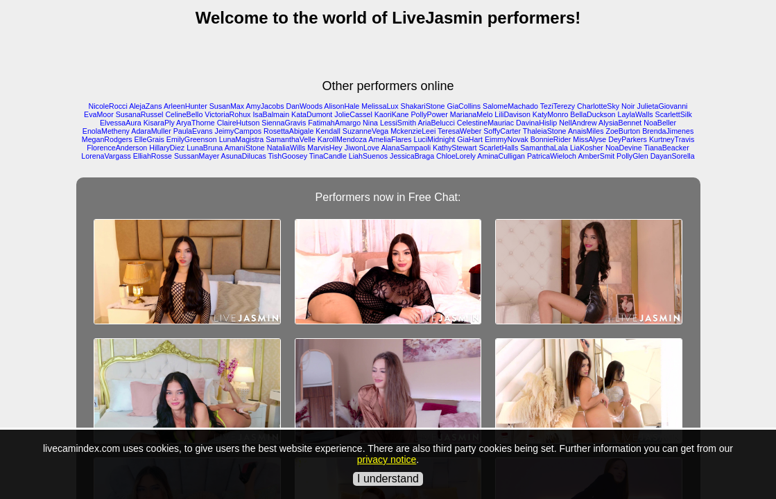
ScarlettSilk (673, 114)
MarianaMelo (471, 114)
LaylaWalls (635, 114)
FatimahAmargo (334, 123)
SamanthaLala (544, 147)
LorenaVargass (105, 156)
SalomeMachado (510, 106)
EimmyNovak (506, 139)
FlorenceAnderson (117, 147)
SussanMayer (196, 156)
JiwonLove (362, 147)
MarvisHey (324, 147)
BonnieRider (551, 139)
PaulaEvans (193, 131)
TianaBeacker (666, 147)
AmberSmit (596, 156)
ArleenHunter (185, 106)
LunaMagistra (241, 139)
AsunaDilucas (243, 156)
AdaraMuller (151, 131)
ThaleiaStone (545, 131)
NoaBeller (660, 123)
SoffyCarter (502, 131)
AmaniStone (245, 147)
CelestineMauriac (485, 123)
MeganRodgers (107, 139)
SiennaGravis (283, 123)
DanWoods (304, 106)
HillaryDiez (166, 147)
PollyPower (429, 114)
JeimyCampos (238, 131)
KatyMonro (551, 114)
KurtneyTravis (671, 139)
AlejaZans (145, 106)
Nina (370, 123)
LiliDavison (512, 114)
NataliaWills (286, 147)
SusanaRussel (140, 114)
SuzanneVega (365, 131)
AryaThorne (195, 123)
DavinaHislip (536, 123)
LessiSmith (398, 123)
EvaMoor (99, 114)
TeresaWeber (459, 131)
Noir (628, 106)
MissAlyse (589, 139)
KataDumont (311, 114)
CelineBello (183, 114)
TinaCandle (328, 156)
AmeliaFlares (389, 139)
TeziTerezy (557, 106)
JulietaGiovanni (662, 106)
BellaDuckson (592, 114)
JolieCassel (353, 114)
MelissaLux (379, 106)
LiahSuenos (368, 156)
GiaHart (470, 139)
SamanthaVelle (291, 139)
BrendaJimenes (667, 131)
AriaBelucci (435, 123)
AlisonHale (341, 106)
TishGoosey (287, 156)
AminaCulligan (501, 156)
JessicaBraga (412, 156)
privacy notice (387, 459)
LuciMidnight (434, 139)
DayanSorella (672, 156)
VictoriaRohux (227, 114)
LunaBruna (205, 147)
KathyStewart (454, 147)
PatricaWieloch (551, 156)
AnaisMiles (586, 131)
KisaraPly (159, 123)
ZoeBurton (622, 131)
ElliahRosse (152, 156)
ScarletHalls (498, 147)
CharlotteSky (598, 106)
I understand (388, 478)
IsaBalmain (270, 114)
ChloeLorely (456, 156)
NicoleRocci (108, 106)
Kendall (328, 131)
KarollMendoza (342, 139)
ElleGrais (149, 139)
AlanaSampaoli (406, 147)
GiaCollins (464, 106)
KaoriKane (391, 114)
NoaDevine (623, 147)
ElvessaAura (120, 123)
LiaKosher (586, 147)
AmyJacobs (264, 106)
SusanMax (226, 106)
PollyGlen (632, 156)
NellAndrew (578, 123)
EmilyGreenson (191, 139)
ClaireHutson (238, 123)
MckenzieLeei (413, 131)
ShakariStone (423, 106)
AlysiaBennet (619, 123)
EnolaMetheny (106, 131)
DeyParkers (627, 139)
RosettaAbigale (288, 131)
